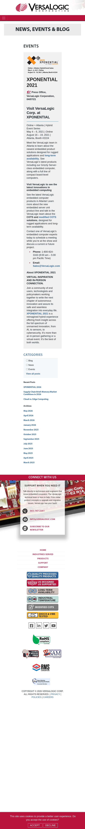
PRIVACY (55, 694)
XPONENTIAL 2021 (37, 313)
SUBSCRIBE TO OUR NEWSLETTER (39, 528)
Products (43, 559)
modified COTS (47, 217)
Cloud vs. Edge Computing (35, 399)
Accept (35, 825)
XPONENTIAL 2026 (32, 387)
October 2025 (29, 434)
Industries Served (43, 554)
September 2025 (31, 439)
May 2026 (28, 411)
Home (43, 550)
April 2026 (28, 416)
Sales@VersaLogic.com (46, 266)
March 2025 (29, 463)
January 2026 (29, 425)
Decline (50, 825)
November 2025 (31, 430)
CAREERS (48, 697)
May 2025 (28, 453)
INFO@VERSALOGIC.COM (42, 519)
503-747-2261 (37, 511)
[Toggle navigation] (3, 18)
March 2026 (29, 420)
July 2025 (27, 444)
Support (43, 563)
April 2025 (28, 458)
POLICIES (36, 697)
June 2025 (28, 449)
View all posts (33, 374)
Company (43, 567)
